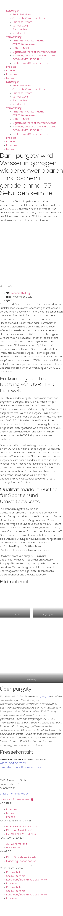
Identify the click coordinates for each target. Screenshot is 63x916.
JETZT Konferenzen (24, 44)
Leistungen (12, 11)
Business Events (22, 22)
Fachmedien (20, 29)
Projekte (11, 67)
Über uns (11, 74)
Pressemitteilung (19, 293)
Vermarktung (20, 26)
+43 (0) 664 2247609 (13, 763)
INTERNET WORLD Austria (28, 41)
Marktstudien (20, 33)
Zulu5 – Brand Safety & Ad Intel (31, 63)
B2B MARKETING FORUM (27, 59)
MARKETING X (21, 48)
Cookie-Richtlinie (15, 876)
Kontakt (10, 78)
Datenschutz (13, 872)
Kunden (10, 70)
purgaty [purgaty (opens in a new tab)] (45, 696)
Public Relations (22, 14)
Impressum (13, 883)
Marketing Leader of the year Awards (34, 56)
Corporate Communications (29, 18)
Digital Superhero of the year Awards (34, 52)
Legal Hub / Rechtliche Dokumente (26, 880)
